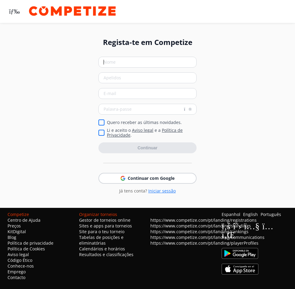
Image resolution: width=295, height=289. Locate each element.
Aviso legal (142, 130)
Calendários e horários (102, 249)
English (250, 214)
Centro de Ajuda (24, 220)
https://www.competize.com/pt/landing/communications (207, 237)
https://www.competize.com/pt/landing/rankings (199, 231)
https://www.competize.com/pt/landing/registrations (203, 220)
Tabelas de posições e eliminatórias (101, 240)
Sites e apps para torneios (105, 226)
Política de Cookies (26, 249)
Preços (14, 226)
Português (271, 214)
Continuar (147, 147)
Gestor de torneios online (104, 220)
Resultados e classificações (106, 254)
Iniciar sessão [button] (162, 191)
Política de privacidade (30, 243)
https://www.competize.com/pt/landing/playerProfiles (204, 243)
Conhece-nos (21, 266)
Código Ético (20, 260)
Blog (12, 237)
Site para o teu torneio (101, 231)
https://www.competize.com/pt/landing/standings (200, 226)
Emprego (17, 272)
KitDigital (17, 231)
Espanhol (231, 214)
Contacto (16, 277)
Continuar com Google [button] (147, 178)
